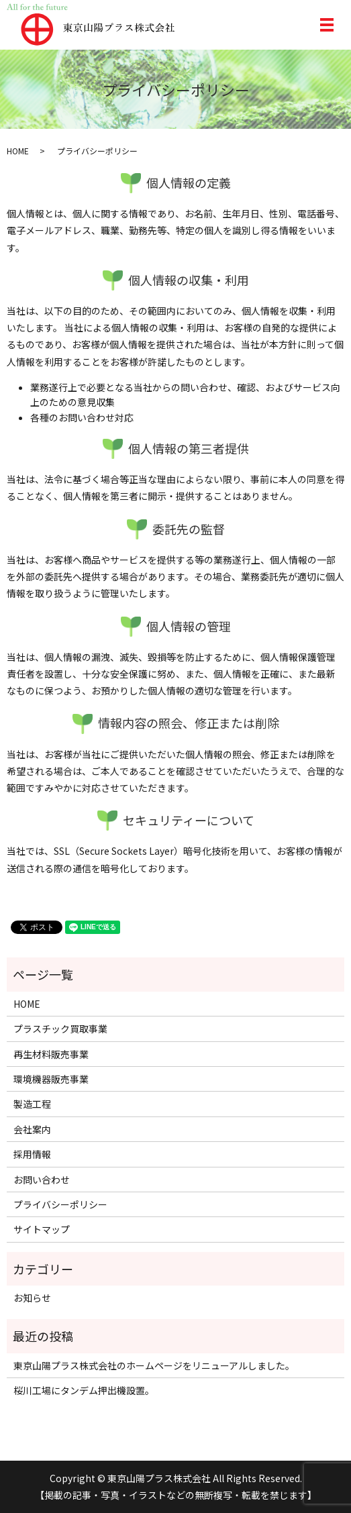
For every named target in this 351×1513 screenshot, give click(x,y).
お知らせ (32, 1297)
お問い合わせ (41, 1179)
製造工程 (32, 1103)
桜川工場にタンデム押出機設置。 (83, 1390)
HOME (18, 150)
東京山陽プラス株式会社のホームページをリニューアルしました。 (154, 1365)
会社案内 (32, 1129)
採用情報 (32, 1154)
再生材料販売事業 (51, 1054)
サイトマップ (41, 1229)
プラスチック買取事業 (60, 1028)
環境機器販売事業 (51, 1079)
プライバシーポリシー (60, 1204)
